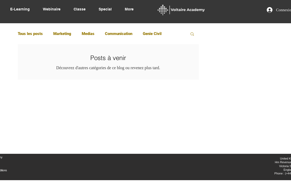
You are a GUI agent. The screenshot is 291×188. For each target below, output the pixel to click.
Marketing (62, 33)
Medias (88, 33)
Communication (118, 33)
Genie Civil (152, 33)
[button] (192, 34)
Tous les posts (30, 33)
